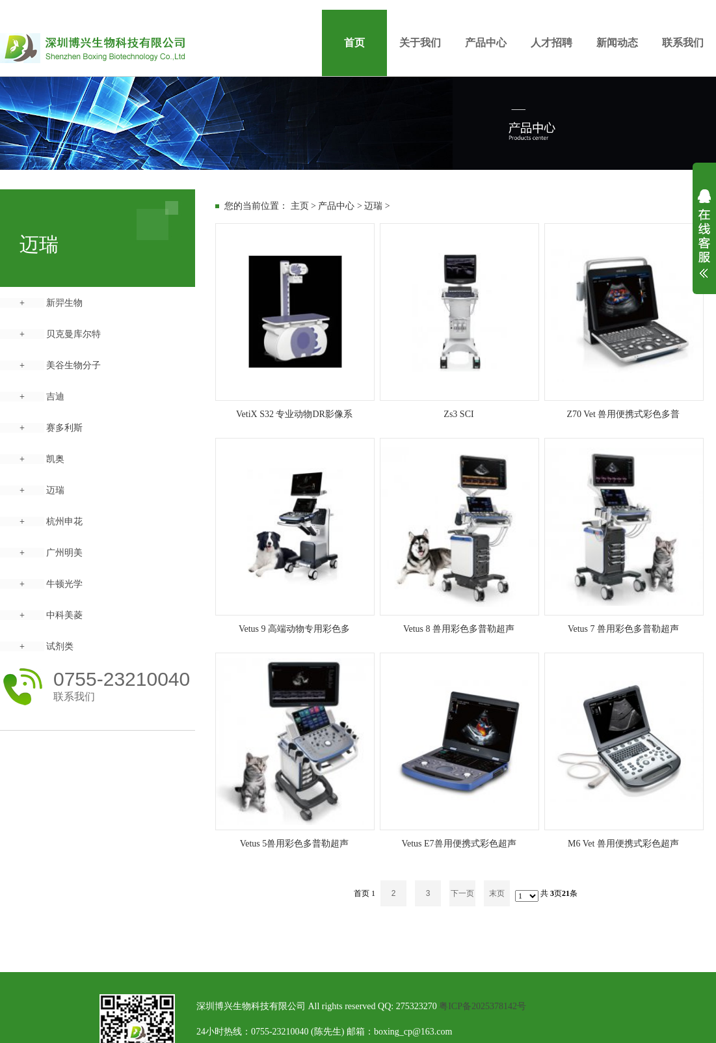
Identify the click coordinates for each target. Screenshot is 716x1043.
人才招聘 (551, 42)
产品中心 (486, 42)
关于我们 (420, 42)
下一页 (462, 893)
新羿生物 (64, 303)
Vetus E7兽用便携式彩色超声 (458, 843)
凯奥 (55, 459)
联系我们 (683, 42)
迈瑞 (55, 490)
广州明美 (64, 553)
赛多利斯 (64, 428)
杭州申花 (64, 521)
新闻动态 (617, 42)
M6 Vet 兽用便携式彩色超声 (623, 843)
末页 (497, 893)
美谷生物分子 (73, 365)
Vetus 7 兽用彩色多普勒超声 (623, 629)
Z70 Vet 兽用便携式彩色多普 (623, 414)
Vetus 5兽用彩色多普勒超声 (294, 843)
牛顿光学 (64, 584)
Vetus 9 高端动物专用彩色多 (294, 629)
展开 (704, 242)
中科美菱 (64, 615)
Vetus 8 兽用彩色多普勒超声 (458, 629)
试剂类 (59, 646)
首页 (354, 42)
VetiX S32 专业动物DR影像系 (294, 414)
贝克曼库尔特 (73, 334)
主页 (300, 206)
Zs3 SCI (458, 414)
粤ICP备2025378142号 (482, 1006)
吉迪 (55, 396)
